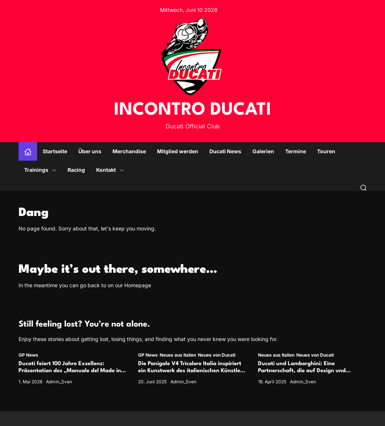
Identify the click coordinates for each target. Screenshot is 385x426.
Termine (295, 151)
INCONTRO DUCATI (192, 110)
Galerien (263, 151)
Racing (76, 170)
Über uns (89, 151)
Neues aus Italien (178, 355)
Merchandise (129, 151)
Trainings (40, 170)
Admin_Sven (59, 381)
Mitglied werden (177, 151)
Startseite (55, 151)
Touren (326, 151)
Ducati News (225, 151)
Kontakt (110, 170)
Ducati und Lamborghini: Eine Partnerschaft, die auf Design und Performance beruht (302, 371)
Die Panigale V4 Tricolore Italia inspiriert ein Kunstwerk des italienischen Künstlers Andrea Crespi (191, 371)
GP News (28, 355)
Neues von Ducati (216, 355)
